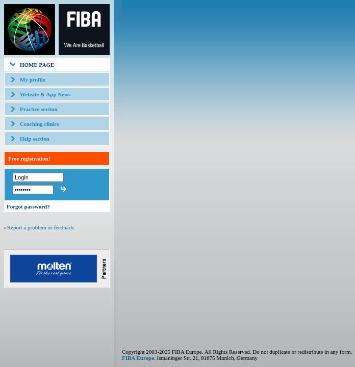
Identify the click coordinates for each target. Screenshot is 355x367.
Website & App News (45, 94)
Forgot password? (28, 206)
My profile (32, 79)
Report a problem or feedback (40, 227)
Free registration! (29, 158)
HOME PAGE (37, 65)
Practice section (39, 109)
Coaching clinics (39, 124)
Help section (34, 139)
